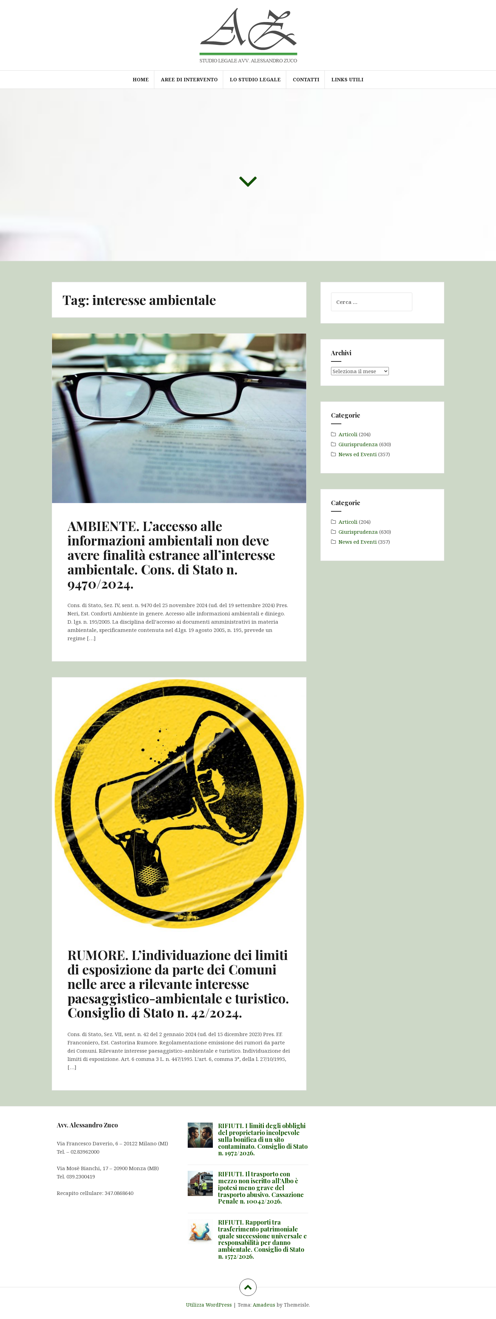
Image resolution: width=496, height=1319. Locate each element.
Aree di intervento (189, 79)
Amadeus (264, 1304)
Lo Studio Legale (255, 79)
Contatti (306, 79)
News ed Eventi (358, 454)
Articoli (348, 434)
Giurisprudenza (358, 444)
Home (141, 79)
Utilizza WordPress (209, 1304)
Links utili (347, 79)
